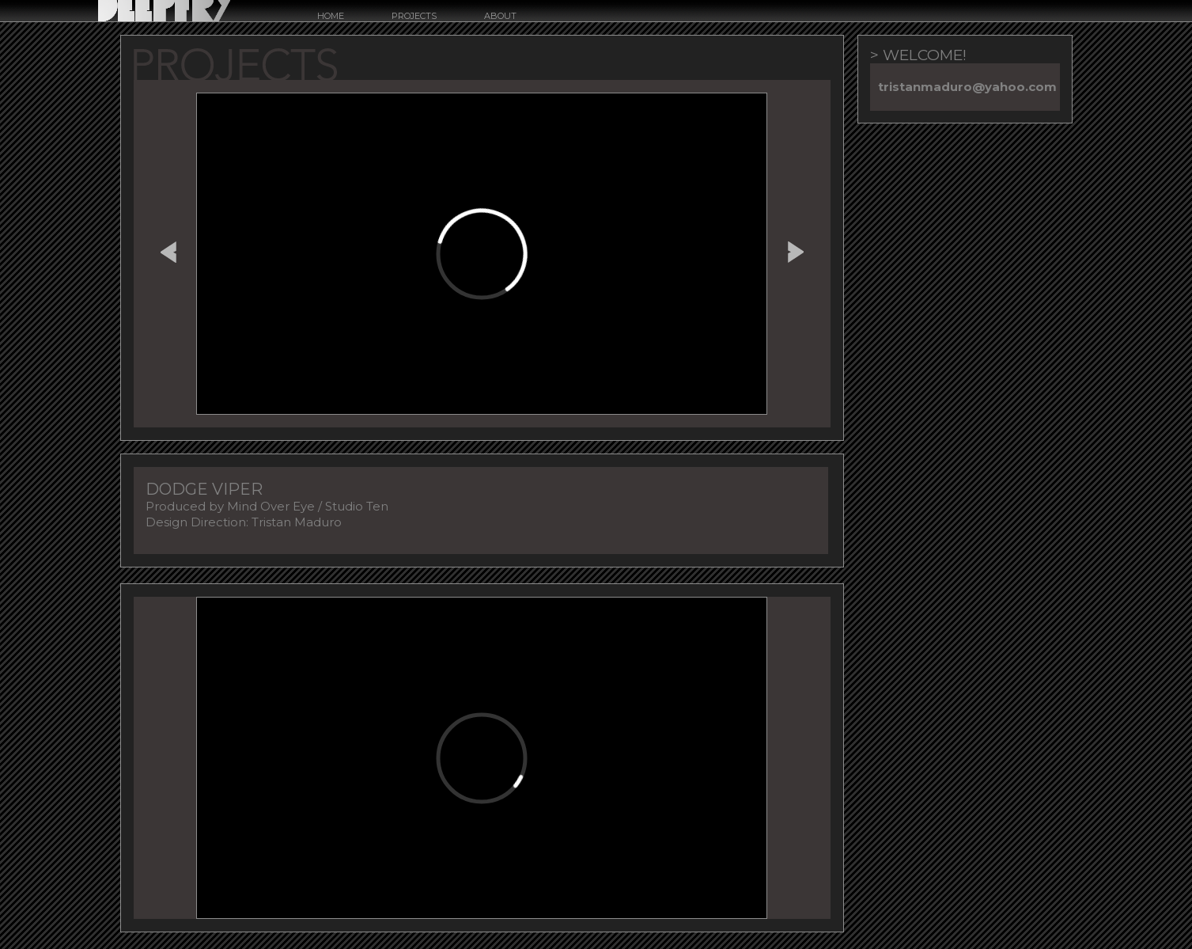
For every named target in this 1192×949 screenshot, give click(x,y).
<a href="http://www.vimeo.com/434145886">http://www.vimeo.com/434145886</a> (481, 253)
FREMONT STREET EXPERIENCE (168, 249)
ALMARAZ (796, 249)
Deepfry (164, 10)
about (500, 16)
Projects (414, 16)
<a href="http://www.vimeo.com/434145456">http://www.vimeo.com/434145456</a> (481, 758)
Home (330, 16)
